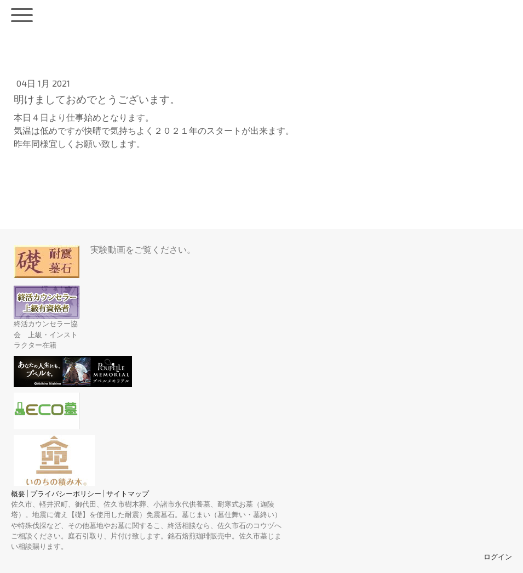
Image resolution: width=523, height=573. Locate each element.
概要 (18, 493)
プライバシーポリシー (65, 493)
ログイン (498, 556)
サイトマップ (127, 493)
